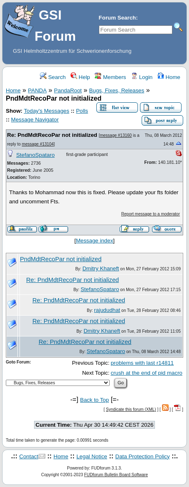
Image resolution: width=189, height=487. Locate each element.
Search (53, 77)
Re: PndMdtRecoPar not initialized (52, 135)
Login (141, 77)
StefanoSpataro (35, 155)
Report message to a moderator (150, 214)
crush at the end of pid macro (146, 373)
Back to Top (94, 400)
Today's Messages (46, 111)
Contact (28, 456)
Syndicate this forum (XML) (131, 409)
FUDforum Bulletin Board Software (116, 474)
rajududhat (107, 310)
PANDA (37, 90)
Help (80, 77)
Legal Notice (91, 456)
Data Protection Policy (142, 456)
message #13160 (116, 135)
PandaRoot (68, 90)
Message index (94, 240)
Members (110, 77)
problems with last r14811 (142, 363)
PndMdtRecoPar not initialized (60, 259)
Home (168, 77)
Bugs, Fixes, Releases (117, 90)
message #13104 (38, 144)
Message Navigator (35, 119)
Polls (82, 111)
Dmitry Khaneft (100, 268)
